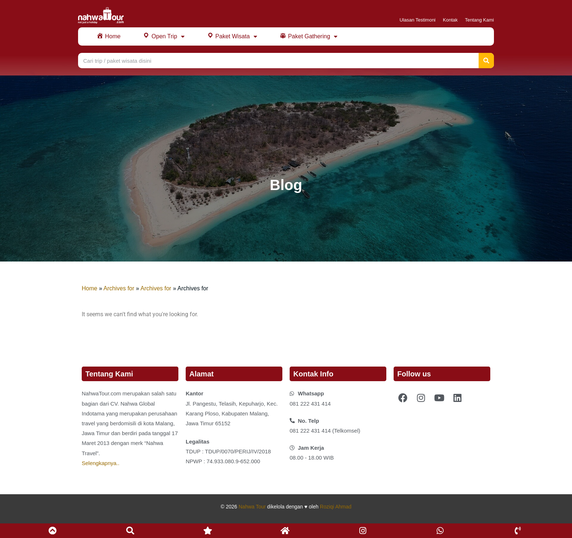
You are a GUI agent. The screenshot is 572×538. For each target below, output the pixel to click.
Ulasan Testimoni (417, 20)
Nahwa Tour (252, 507)
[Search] (486, 60)
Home (89, 288)
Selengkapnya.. (100, 463)
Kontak (450, 20)
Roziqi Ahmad (335, 507)
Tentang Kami (479, 20)
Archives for (119, 288)
